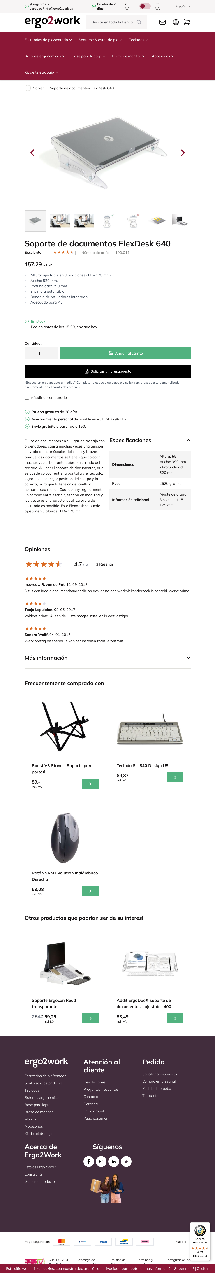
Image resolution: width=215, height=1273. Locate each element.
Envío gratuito (94, 1111)
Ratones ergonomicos (45, 56)
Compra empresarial (159, 1081)
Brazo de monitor (129, 56)
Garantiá (90, 1103)
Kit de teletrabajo (41, 72)
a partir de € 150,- (59, 426)
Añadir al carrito (125, 353)
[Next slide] (182, 152)
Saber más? (184, 1268)
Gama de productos (41, 1181)
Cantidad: (33, 343)
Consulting (33, 1174)
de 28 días (54, 412)
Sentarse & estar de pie (101, 39)
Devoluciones (94, 1082)
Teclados (139, 39)
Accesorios (163, 56)
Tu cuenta (150, 1095)
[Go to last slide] (32, 152)
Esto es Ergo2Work (40, 1167)
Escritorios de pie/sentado (48, 39)
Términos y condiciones (145, 1262)
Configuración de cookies (178, 1262)
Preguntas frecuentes (101, 1089)
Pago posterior (95, 1118)
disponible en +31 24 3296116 (78, 419)
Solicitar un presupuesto (107, 371)
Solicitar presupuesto (159, 1074)
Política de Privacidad (118, 1262)
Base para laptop (89, 56)
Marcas (31, 1119)
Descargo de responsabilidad (88, 1262)
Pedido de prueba (156, 1088)
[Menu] (207, 1225)
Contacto (90, 1096)
